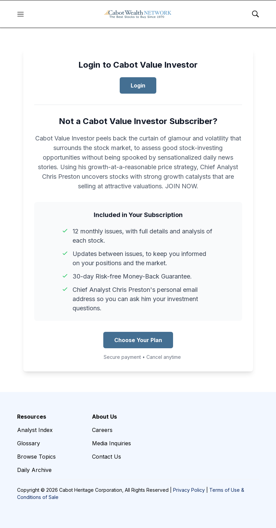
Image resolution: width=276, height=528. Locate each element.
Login (138, 85)
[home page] (138, 14)
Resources (31, 416)
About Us (104, 416)
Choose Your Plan (138, 340)
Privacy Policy (189, 490)
